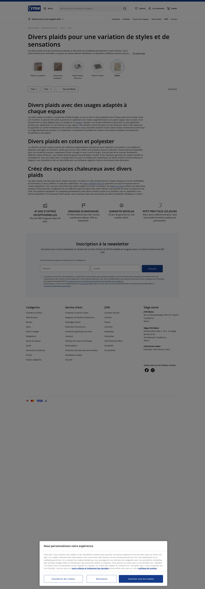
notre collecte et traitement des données (90, 568)
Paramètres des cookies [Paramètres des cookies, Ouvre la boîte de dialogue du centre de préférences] (63, 579)
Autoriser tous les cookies (141, 579)
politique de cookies (147, 568)
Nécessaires (102, 579)
